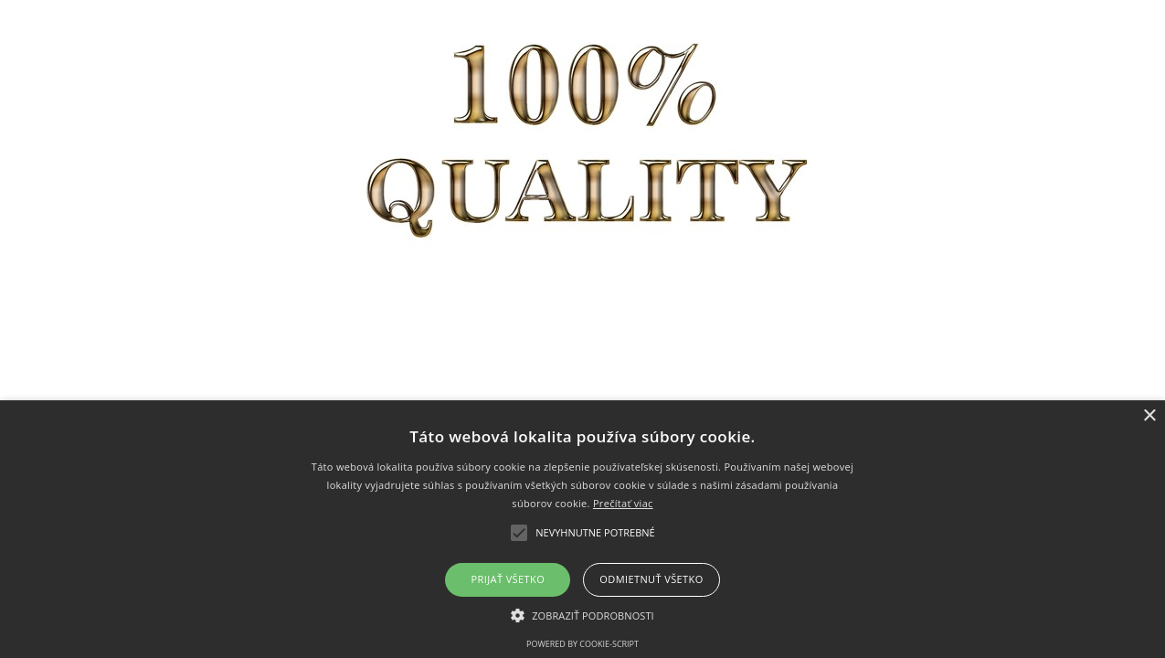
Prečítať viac (623, 503)
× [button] (1149, 416)
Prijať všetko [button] (508, 579)
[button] (582, 614)
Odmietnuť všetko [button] (651, 579)
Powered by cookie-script (582, 644)
